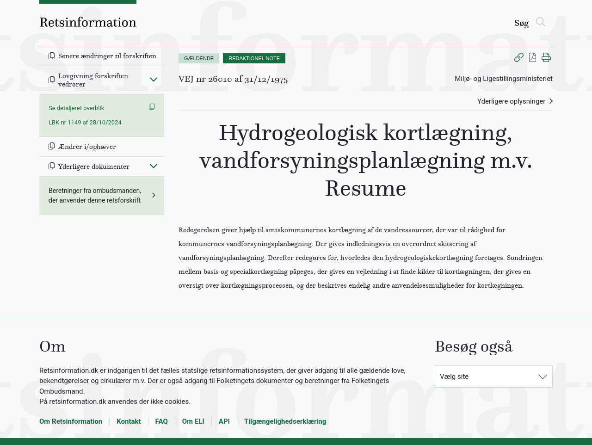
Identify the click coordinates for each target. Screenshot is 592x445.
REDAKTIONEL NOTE (254, 58)
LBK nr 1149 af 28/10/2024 (85, 122)
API (224, 421)
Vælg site (454, 376)
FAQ (161, 421)
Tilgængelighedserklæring (285, 421)
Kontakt (129, 421)
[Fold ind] (153, 79)
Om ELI (193, 421)
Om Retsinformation (70, 421)
